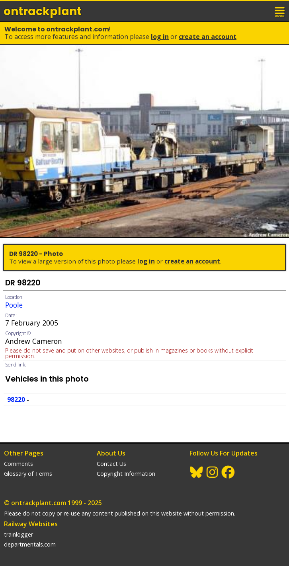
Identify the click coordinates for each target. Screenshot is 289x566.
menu (280, 11)
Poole (14, 305)
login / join (262, 11)
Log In (160, 36)
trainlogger (18, 534)
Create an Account (207, 36)
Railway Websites (31, 523)
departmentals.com (30, 544)
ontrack (43, 11)
